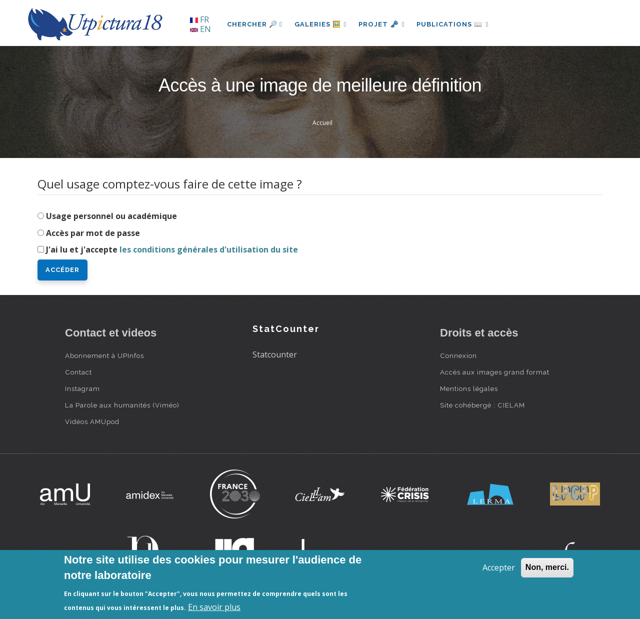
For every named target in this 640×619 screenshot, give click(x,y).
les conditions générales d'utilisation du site (209, 249)
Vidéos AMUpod (92, 422)
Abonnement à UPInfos (104, 356)
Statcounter (274, 354)
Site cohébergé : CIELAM (482, 405)
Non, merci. (547, 567)
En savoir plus (214, 607)
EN (200, 29)
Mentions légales (469, 388)
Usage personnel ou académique (111, 216)
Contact (78, 372)
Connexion (458, 356)
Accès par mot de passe (93, 233)
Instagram (82, 388)
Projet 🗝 (382, 24)
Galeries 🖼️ (320, 24)
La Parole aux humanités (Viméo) (122, 405)
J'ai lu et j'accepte (172, 249)
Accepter (498, 567)
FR (199, 19)
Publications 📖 (453, 24)
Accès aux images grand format (495, 372)
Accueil (322, 122)
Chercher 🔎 (254, 24)
